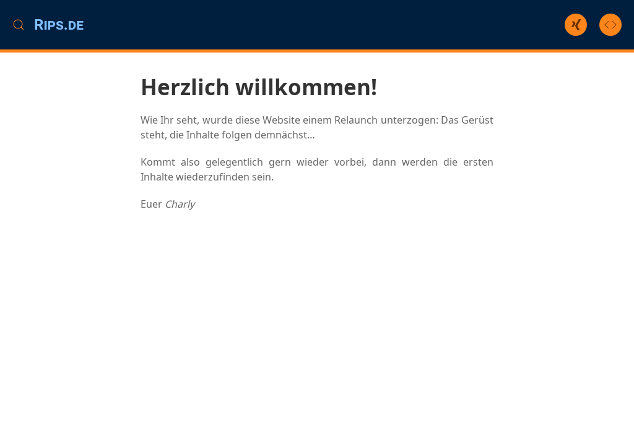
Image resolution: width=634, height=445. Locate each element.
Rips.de (59, 24)
